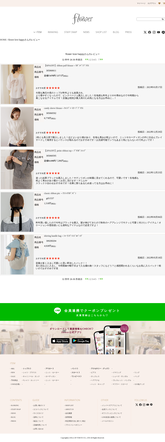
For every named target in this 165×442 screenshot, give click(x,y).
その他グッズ (139, 384)
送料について (38, 417)
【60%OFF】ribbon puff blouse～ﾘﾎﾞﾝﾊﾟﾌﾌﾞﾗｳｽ (66, 65)
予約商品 (14, 380)
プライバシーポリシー (73, 425)
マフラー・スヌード (120, 384)
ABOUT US (69, 409)
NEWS (86, 32)
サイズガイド (38, 413)
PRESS (128, 32)
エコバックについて (41, 409)
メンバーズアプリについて (112, 405)
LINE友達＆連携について (111, 417)
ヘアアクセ (95, 380)
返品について (38, 421)
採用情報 (68, 417)
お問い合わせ (38, 429)
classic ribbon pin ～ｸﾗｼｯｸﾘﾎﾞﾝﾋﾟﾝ (60, 193)
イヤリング (117, 372)
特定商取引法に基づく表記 (75, 421)
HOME (3, 40)
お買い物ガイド (39, 405)
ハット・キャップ (97, 384)
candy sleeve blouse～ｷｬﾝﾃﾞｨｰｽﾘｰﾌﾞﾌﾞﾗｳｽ (63, 108)
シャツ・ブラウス (29, 372)
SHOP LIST (101, 32)
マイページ (141, 3)
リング (136, 372)
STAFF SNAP (70, 32)
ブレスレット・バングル (122, 380)
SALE (13, 376)
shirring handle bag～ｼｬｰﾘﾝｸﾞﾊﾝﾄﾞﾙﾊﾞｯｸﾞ (63, 236)
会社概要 (68, 413)
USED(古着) (15, 384)
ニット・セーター (52, 372)
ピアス (93, 372)
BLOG (116, 32)
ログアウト (152, 3)
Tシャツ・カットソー (31, 380)
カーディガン (51, 376)
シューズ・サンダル (120, 376)
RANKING (53, 32)
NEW (13, 372)
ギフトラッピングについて (112, 413)
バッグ (136, 376)
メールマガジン (108, 421)
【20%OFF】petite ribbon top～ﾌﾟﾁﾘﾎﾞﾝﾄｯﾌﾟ (65, 151)
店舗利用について (40, 425)
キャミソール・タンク (31, 376)
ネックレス (95, 376)
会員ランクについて (109, 409)
